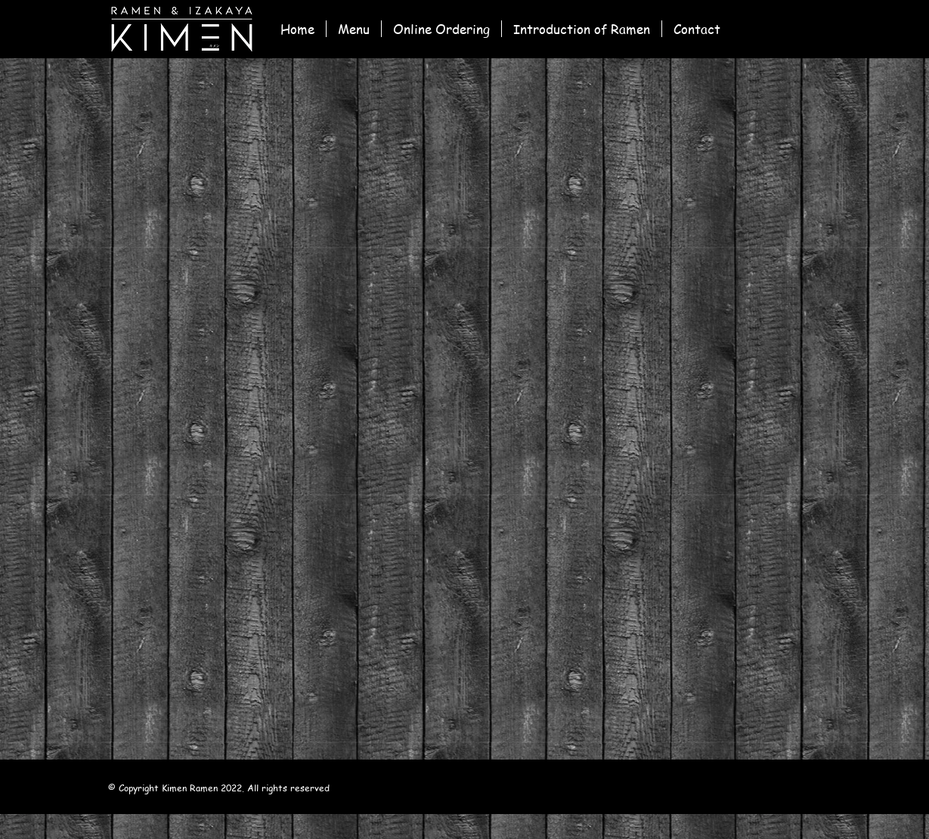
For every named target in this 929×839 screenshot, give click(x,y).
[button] (441, 28)
